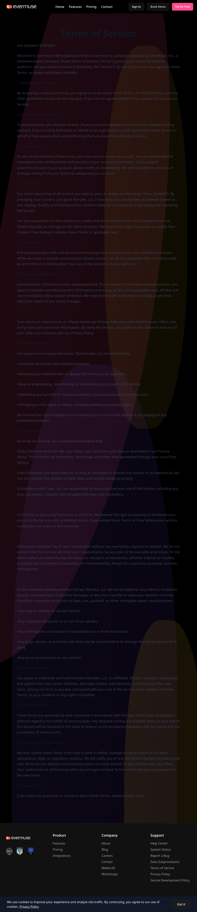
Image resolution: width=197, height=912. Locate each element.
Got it (181, 904)
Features (75, 7)
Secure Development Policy (169, 880)
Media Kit (108, 868)
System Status (160, 849)
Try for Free (182, 6)
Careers (107, 856)
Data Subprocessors (164, 862)
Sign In (136, 6)
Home (59, 7)
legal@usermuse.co (161, 795)
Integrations (61, 856)
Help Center (159, 843)
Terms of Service (162, 868)
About (106, 843)
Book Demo (158, 6)
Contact (107, 7)
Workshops (110, 874)
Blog (105, 849)
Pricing (91, 7)
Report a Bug (159, 856)
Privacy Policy (160, 874)
